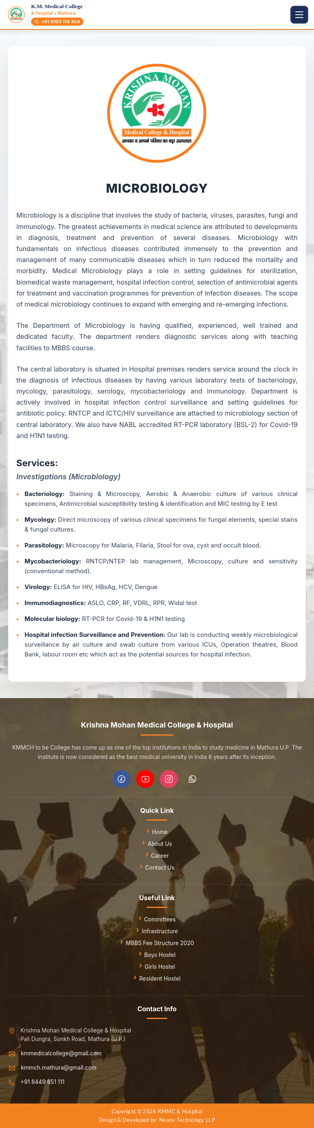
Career (160, 855)
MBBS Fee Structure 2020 (160, 943)
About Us (160, 844)
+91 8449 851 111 (42, 1082)
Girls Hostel (160, 966)
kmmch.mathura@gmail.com (58, 1067)
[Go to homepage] (16, 14)
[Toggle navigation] (299, 15)
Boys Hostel (160, 955)
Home (160, 832)
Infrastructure (160, 931)
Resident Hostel (159, 978)
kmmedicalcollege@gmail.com (61, 1053)
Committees (160, 919)
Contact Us (160, 867)
